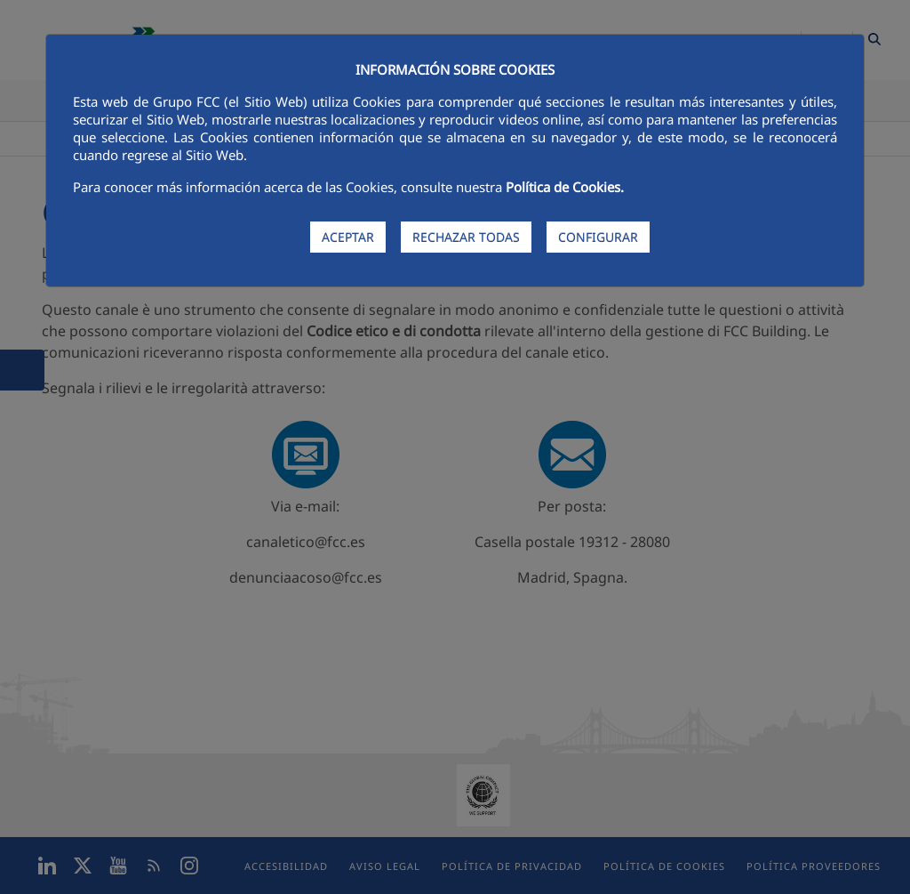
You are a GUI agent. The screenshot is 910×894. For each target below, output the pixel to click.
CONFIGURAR (598, 237)
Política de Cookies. (565, 187)
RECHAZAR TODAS (466, 237)
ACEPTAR (348, 237)
